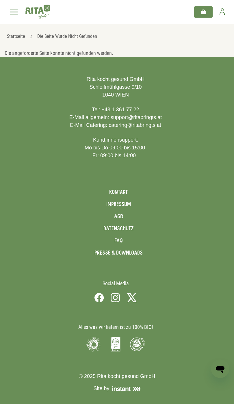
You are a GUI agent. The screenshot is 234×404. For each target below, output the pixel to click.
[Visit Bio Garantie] (137, 344)
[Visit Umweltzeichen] (93, 344)
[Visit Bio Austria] (115, 344)
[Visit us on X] (132, 297)
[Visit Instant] (126, 388)
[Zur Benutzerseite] (222, 11)
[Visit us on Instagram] (115, 297)
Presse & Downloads (118, 252)
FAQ (118, 240)
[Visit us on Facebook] (99, 297)
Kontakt (118, 192)
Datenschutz (118, 228)
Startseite (16, 36)
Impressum (118, 204)
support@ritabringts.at (136, 117)
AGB (118, 216)
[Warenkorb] (203, 12)
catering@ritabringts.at (135, 125)
